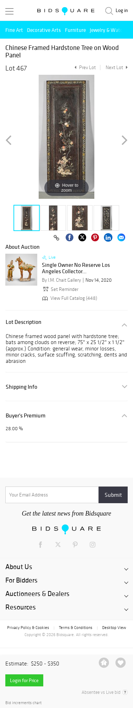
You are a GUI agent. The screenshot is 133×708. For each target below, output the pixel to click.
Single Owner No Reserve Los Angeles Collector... (76, 268)
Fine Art (14, 30)
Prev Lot (84, 67)
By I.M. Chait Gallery (61, 280)
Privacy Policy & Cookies (28, 627)
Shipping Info (21, 386)
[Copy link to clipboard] (56, 238)
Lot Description (23, 322)
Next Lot (117, 67)
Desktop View (114, 627)
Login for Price (24, 680)
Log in (122, 10)
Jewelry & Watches (110, 30)
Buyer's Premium (25, 415)
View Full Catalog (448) (69, 298)
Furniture (75, 30)
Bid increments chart (23, 703)
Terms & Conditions (75, 627)
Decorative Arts (44, 30)
